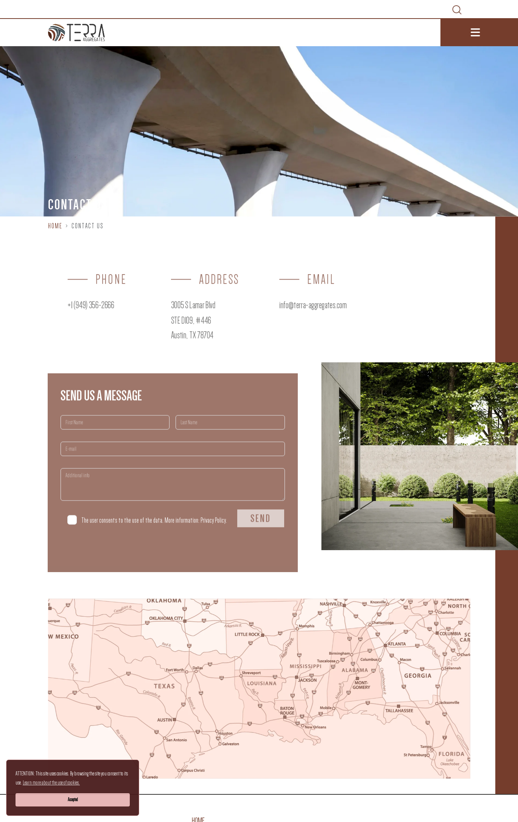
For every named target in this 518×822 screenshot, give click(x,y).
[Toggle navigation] (479, 32)
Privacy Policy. (214, 531)
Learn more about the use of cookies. (51, 783)
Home (55, 226)
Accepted (73, 799)
